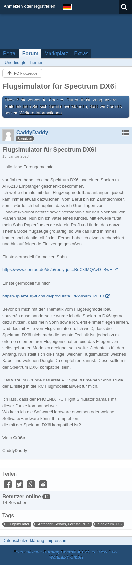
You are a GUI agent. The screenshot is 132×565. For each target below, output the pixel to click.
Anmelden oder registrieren (29, 6)
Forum (30, 53)
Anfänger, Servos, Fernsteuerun (64, 524)
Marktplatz (56, 53)
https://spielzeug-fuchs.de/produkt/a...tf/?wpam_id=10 (53, 296)
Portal (9, 53)
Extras (81, 53)
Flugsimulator (18, 524)
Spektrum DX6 (110, 524)
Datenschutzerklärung (23, 540)
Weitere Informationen (41, 112)
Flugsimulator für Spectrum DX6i (59, 86)
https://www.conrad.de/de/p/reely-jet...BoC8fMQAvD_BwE (57, 269)
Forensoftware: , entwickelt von (66, 555)
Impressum (56, 540)
